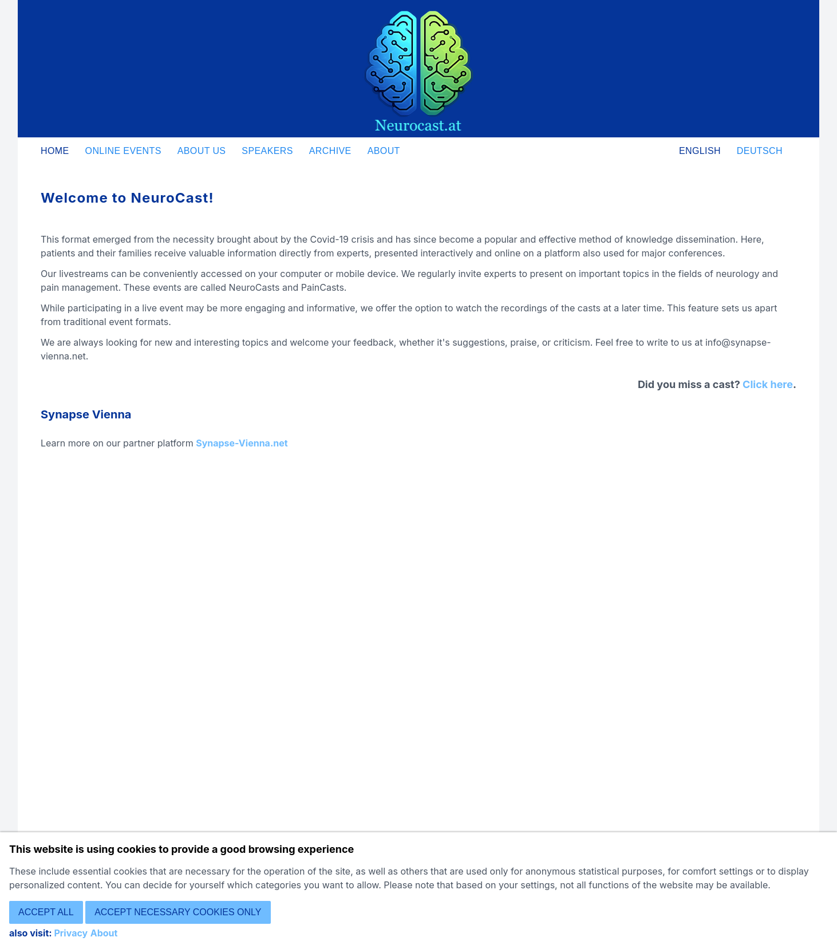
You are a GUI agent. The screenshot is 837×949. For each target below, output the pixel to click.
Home (55, 151)
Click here (768, 384)
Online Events (123, 151)
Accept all (46, 912)
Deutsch (760, 151)
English (700, 151)
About (384, 151)
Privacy (71, 933)
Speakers (267, 151)
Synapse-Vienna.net (241, 443)
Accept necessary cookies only (177, 912)
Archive (330, 151)
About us (201, 151)
